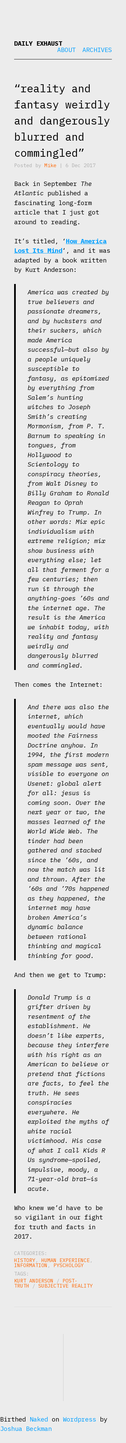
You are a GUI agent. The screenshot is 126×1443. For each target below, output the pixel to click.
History (24, 1260)
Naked (39, 1419)
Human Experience (65, 1260)
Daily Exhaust (38, 43)
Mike (50, 165)
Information (30, 1265)
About (66, 50)
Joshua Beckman (26, 1429)
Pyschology (68, 1265)
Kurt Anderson (33, 1281)
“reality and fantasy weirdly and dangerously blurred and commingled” (62, 120)
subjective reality (65, 1286)
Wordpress (79, 1419)
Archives (97, 50)
